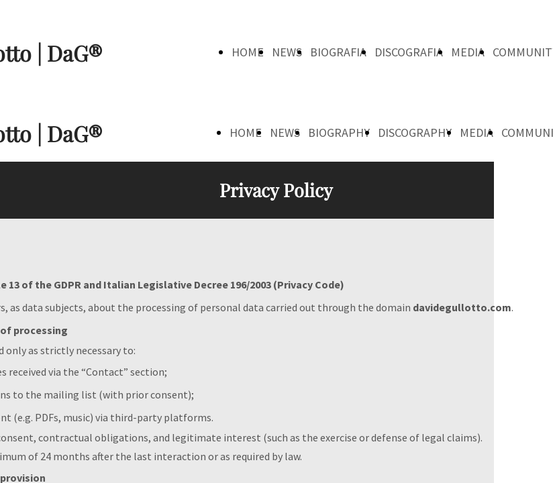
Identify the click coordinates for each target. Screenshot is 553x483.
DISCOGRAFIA (408, 52)
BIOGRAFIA (338, 52)
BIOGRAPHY (339, 132)
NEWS (287, 52)
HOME (248, 52)
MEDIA (468, 52)
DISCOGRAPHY (415, 132)
